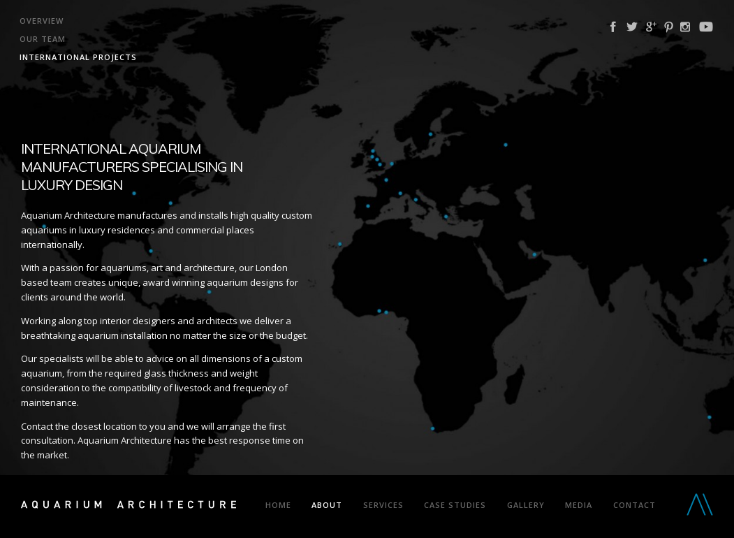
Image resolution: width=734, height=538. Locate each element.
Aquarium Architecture (128, 507)
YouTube (706, 27)
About (326, 505)
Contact (634, 505)
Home (278, 505)
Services (383, 505)
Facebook (613, 27)
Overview (42, 20)
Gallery (526, 505)
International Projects (78, 57)
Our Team (43, 39)
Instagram (685, 27)
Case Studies (455, 505)
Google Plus (651, 27)
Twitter (632, 27)
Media (578, 505)
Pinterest (668, 27)
